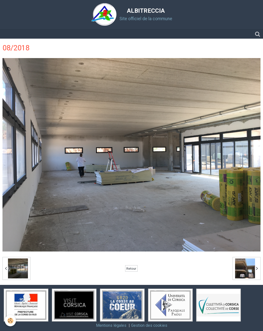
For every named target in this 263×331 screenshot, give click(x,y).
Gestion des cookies (149, 325)
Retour (131, 268)
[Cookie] (10, 320)
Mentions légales (111, 325)
